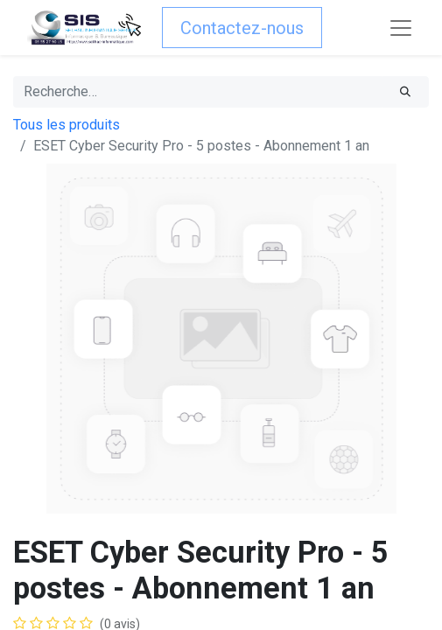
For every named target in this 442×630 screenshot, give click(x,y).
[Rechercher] (405, 92)
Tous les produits (66, 124)
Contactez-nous (242, 28)
